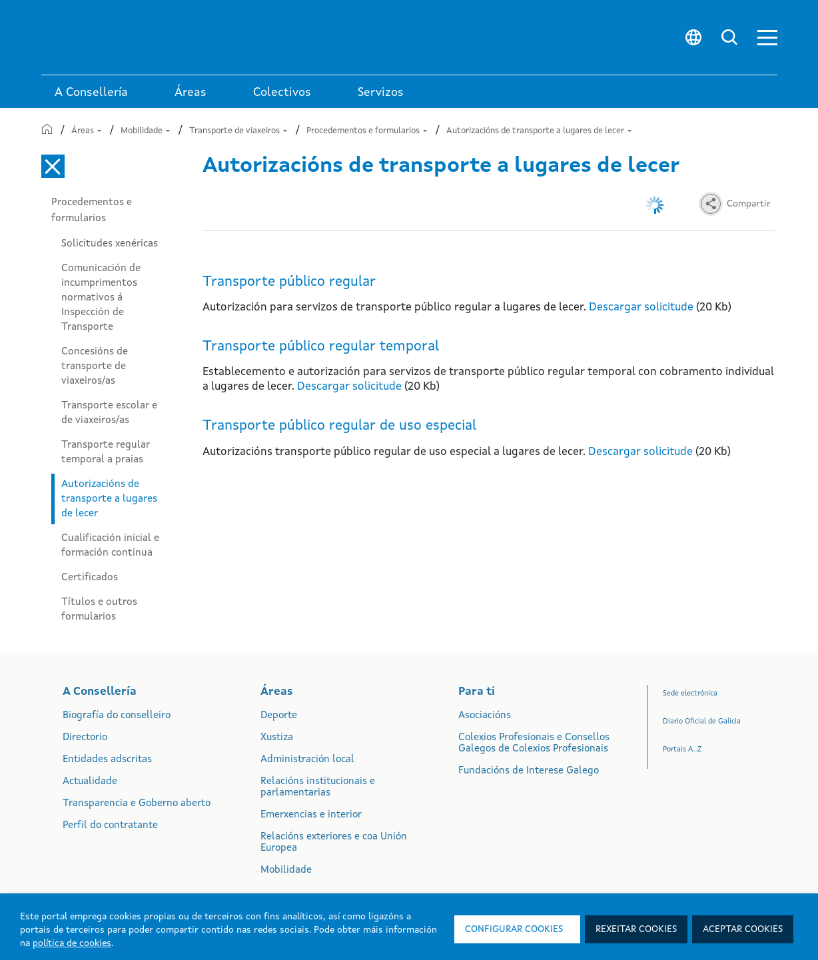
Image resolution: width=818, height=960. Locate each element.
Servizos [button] (381, 93)
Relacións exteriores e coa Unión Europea (333, 842)
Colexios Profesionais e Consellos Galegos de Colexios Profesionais (534, 743)
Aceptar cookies (743, 929)
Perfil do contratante (110, 826)
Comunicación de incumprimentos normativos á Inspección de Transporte (101, 297)
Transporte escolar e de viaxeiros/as (109, 413)
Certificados (89, 577)
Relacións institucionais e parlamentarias (317, 787)
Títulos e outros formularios (99, 609)
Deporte (278, 716)
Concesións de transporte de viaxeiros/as (94, 366)
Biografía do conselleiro (117, 716)
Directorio (85, 738)
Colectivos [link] (282, 93)
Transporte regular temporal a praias (105, 452)
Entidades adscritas (107, 760)
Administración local (307, 760)
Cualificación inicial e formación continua (110, 545)
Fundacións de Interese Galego (528, 771)
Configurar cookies (514, 929)
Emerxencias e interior (311, 815)
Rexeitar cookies (636, 929)
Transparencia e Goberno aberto (136, 804)
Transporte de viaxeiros (238, 131)
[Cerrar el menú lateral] (53, 166)
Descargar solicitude (641, 307)
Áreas (86, 131)
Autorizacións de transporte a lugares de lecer (538, 131)
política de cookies (72, 943)
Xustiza (276, 738)
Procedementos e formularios (366, 131)
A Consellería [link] (91, 93)
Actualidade (90, 782)
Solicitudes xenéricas (109, 244)
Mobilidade (145, 131)
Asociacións (484, 716)
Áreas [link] (190, 93)
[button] (767, 37)
